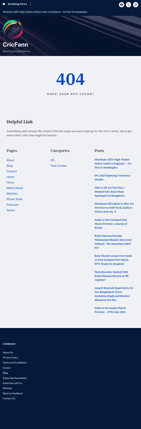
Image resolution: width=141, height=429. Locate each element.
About (10, 160)
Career (6, 367)
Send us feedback (13, 393)
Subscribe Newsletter (15, 378)
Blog (10, 165)
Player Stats (15, 199)
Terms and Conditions (15, 362)
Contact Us (9, 398)
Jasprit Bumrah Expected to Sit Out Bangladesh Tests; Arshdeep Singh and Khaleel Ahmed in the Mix (114, 293)
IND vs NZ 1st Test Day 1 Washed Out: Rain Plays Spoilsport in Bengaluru (110, 191)
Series (11, 210)
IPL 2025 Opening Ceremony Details (112, 177)
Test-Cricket (59, 165)
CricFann (15, 44)
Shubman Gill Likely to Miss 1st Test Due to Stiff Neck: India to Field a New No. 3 (114, 207)
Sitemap (7, 388)
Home (10, 177)
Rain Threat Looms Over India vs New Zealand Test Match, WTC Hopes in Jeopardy (113, 259)
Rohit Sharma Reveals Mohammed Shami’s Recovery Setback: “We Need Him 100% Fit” (113, 241)
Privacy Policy (10, 357)
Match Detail (15, 188)
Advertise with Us (12, 383)
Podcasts (13, 204)
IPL (53, 160)
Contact (12, 171)
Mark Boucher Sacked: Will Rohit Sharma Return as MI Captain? (112, 276)
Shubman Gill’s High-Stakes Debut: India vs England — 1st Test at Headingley (45, 11)
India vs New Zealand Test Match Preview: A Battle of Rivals (111, 223)
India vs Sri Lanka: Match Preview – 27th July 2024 (110, 310)
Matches (12, 193)
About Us (8, 352)
